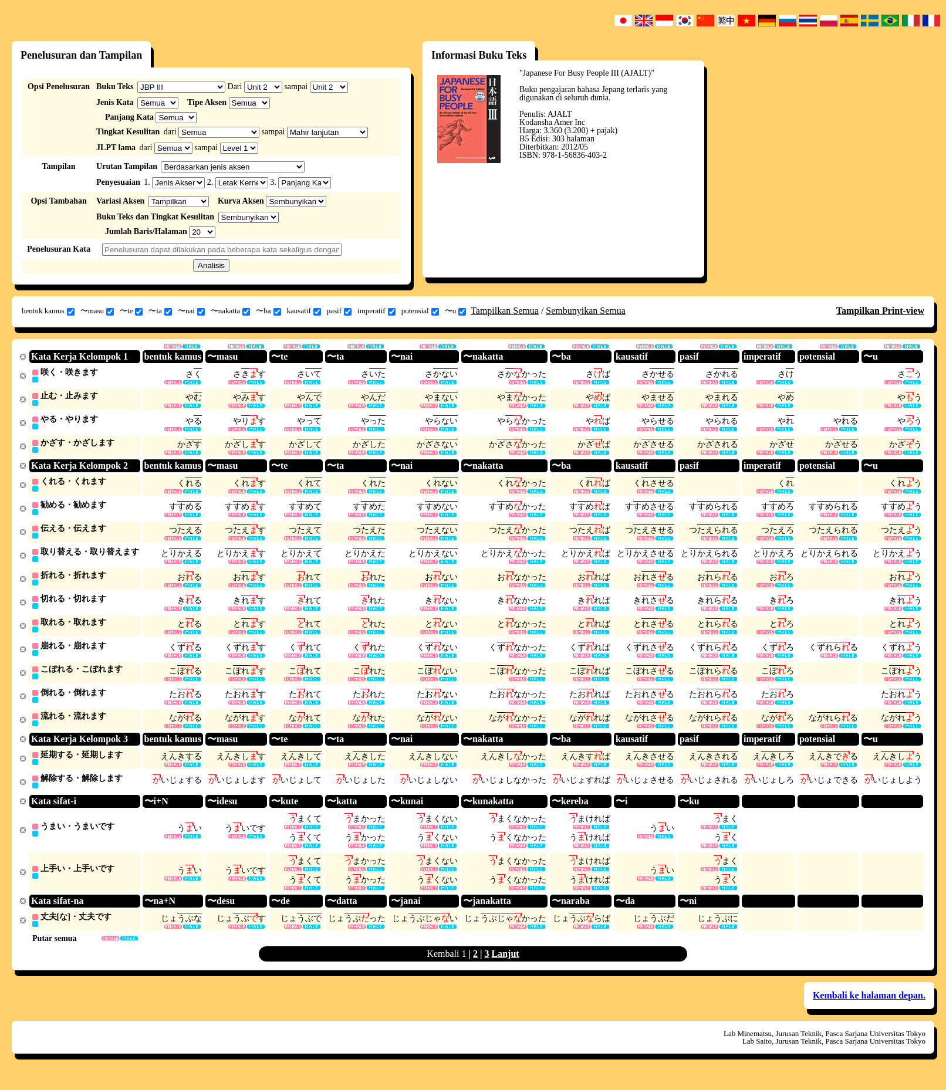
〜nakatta (231, 311)
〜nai (191, 311)
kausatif (304, 311)
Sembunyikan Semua (586, 311)
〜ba (268, 311)
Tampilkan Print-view (880, 311)
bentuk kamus (48, 311)
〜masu (97, 311)
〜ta (159, 311)
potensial (420, 311)
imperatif (376, 311)
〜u (456, 311)
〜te (131, 311)
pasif (339, 311)
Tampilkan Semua (505, 311)
